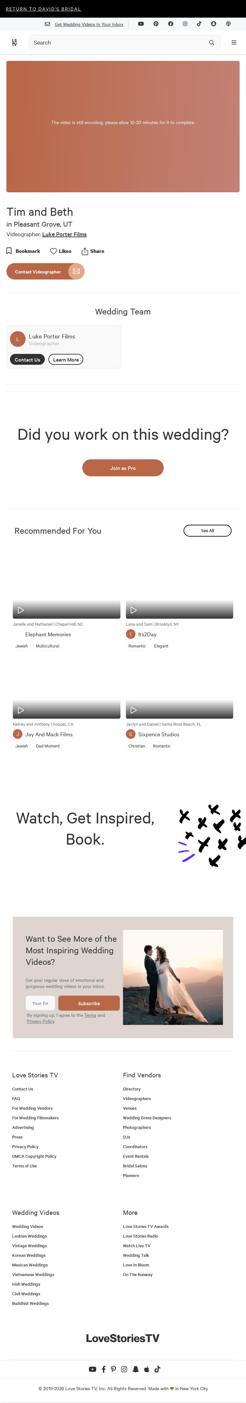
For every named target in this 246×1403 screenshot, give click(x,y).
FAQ (16, 1098)
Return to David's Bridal (43, 8)
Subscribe (89, 1003)
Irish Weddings (26, 1284)
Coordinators (135, 1146)
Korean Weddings (28, 1255)
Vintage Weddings (29, 1245)
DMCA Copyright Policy (34, 1156)
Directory (132, 1089)
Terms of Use (24, 1166)
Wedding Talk (136, 1255)
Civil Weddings (26, 1293)
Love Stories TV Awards (145, 1226)
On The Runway (137, 1274)
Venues (129, 1108)
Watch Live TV (137, 1245)
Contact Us (27, 359)
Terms (90, 1015)
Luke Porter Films (64, 234)
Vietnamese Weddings (33, 1274)
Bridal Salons (135, 1166)
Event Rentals (136, 1156)
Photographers (137, 1127)
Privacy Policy (40, 1021)
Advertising (23, 1127)
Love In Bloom (136, 1265)
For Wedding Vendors (32, 1108)
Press (17, 1137)
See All (207, 530)
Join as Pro (123, 467)
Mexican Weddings (30, 1265)
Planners (131, 1175)
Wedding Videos (27, 1226)
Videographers (137, 1098)
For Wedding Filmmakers (35, 1118)
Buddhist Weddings (30, 1303)
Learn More (66, 359)
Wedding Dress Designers (147, 1118)
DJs (126, 1137)
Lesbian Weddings (29, 1236)
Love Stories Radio (140, 1236)
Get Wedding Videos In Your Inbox (86, 24)
